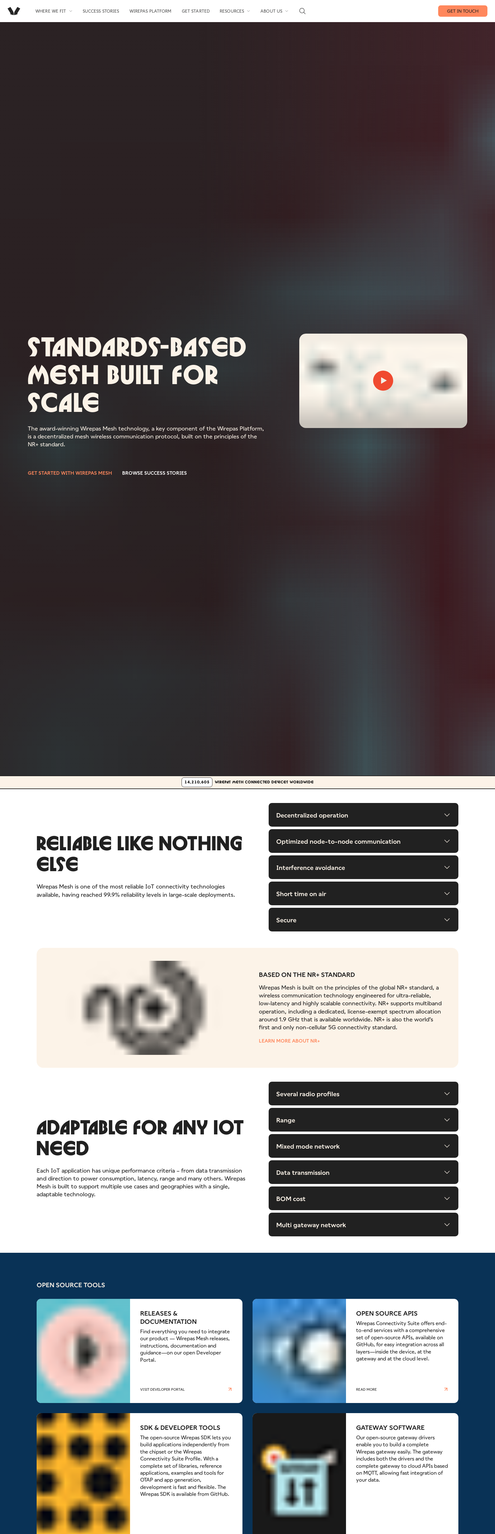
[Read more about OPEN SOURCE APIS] (355, 1354)
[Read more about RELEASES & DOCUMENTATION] (139, 1354)
